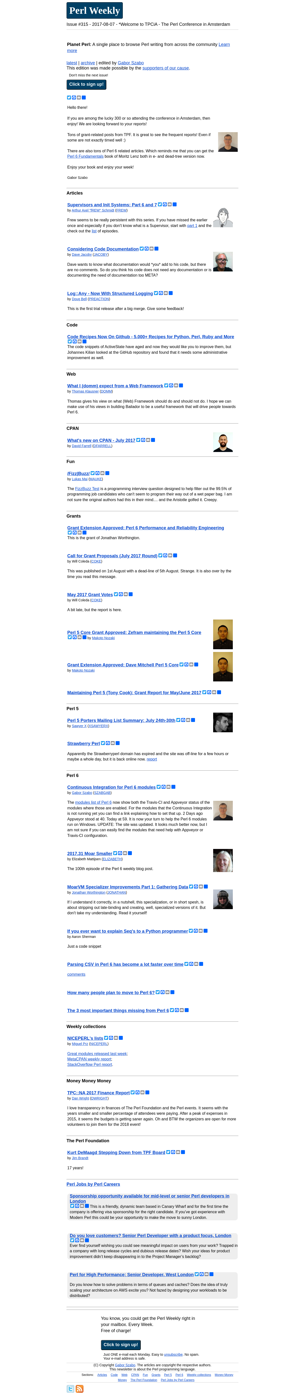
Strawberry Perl (83, 743)
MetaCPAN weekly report (89, 1059)
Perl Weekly (94, 10)
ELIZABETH (112, 859)
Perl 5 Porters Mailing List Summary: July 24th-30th (121, 720)
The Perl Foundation (143, 1380)
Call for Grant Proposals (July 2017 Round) (112, 555)
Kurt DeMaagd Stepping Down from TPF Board (116, 1152)
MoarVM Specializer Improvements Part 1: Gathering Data (127, 887)
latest (72, 62)
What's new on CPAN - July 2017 (101, 440)
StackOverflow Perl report (89, 1064)
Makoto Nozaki (103, 638)
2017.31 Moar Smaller (89, 853)
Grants (156, 1375)
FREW (121, 210)
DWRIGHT (99, 1098)
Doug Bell (79, 299)
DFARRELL (102, 446)
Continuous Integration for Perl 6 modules (111, 787)
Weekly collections (199, 1375)
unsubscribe (173, 1354)
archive (88, 62)
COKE (96, 561)
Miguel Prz (80, 1044)
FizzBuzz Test (87, 489)
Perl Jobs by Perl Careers (93, 1184)
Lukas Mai (80, 479)
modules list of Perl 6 (93, 802)
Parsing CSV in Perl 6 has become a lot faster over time (125, 964)
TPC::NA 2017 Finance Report (98, 1092)
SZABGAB (102, 793)
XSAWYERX (98, 726)
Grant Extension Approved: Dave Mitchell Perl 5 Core (123, 665)
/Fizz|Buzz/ (78, 473)
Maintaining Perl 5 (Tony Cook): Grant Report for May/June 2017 (134, 692)
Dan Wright (80, 1098)
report (152, 759)
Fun (145, 1375)
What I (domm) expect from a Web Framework (115, 385)
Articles (102, 1375)
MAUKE (96, 479)
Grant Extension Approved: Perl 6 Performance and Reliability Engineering (145, 527)
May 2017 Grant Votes (90, 594)
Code (114, 1375)
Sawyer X (79, 726)
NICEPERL (98, 1044)
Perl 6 (179, 1375)
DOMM (106, 391)
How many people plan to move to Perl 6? (111, 992)
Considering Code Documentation (103, 249)
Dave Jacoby (82, 254)
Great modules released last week (97, 1054)
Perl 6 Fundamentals (85, 156)
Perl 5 (168, 1375)
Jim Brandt (80, 1158)
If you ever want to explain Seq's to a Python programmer (127, 931)
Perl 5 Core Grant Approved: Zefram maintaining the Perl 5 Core (134, 632)
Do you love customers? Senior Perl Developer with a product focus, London (150, 1235)
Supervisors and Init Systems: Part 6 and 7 (112, 204)
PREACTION (99, 299)
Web (124, 1375)
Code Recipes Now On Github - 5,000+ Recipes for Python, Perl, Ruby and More (150, 336)
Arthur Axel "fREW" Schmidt (93, 210)
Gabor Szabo (131, 62)
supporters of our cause (165, 68)
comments (76, 974)
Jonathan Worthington (89, 892)
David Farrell (81, 446)
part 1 (192, 226)
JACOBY (101, 254)
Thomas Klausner (85, 391)
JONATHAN (117, 892)
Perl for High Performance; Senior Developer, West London (132, 1274)
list (94, 231)
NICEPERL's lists (85, 1038)
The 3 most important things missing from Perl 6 (118, 1010)
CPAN (135, 1375)
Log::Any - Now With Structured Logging (110, 293)
